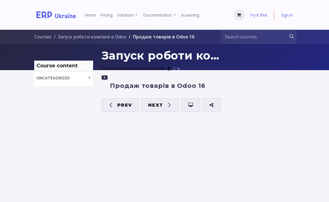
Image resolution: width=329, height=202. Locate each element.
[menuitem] (90, 15)
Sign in (287, 15)
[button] (63, 78)
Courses (43, 37)
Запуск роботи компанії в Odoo (199, 55)
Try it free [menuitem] (258, 15)
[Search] (289, 36)
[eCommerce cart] (239, 15)
